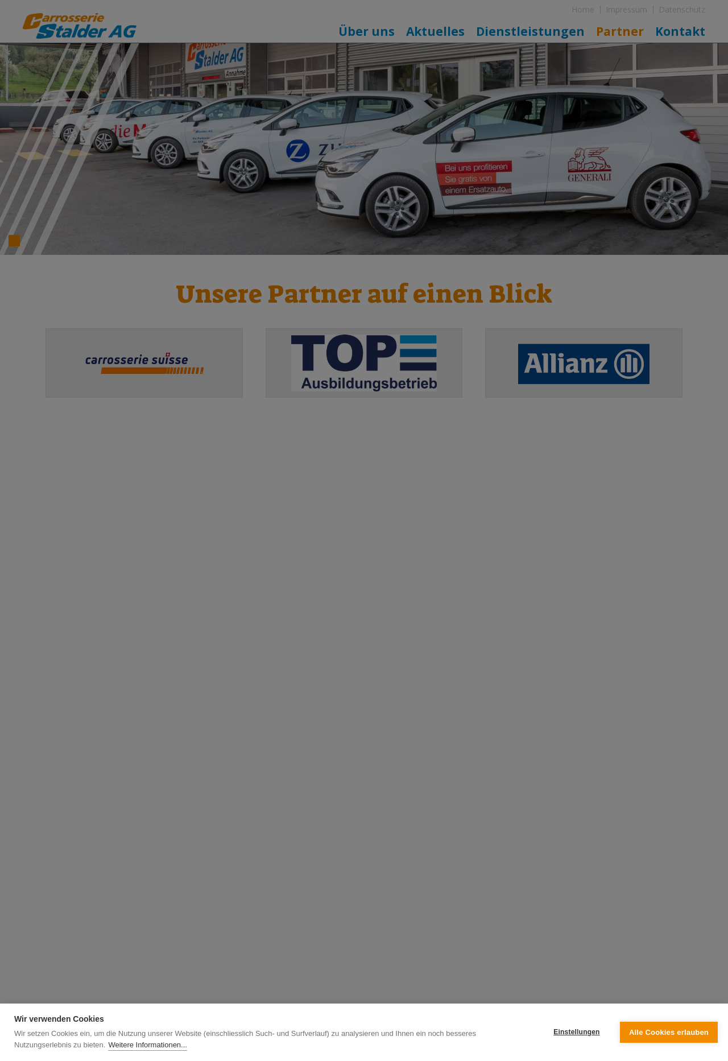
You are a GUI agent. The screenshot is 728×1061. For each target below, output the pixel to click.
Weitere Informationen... (147, 1045)
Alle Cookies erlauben (669, 1032)
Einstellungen (576, 1032)
